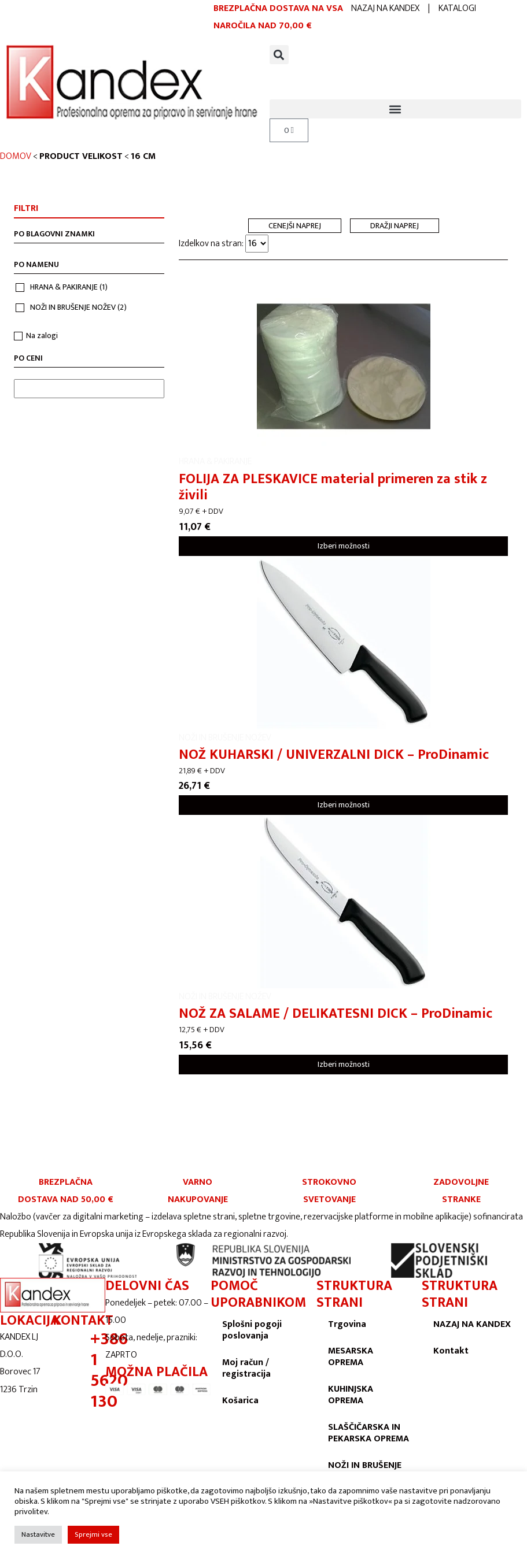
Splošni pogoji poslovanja (252, 1330)
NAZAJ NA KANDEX (385, 8)
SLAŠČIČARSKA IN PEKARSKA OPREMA (368, 1433)
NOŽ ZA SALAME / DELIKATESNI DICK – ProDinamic (335, 1013)
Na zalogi (42, 335)
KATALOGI (457, 8)
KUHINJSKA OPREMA (350, 1394)
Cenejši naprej (294, 225)
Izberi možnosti (344, 546)
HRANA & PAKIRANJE (69, 287)
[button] (279, 54)
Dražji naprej (394, 225)
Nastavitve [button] (38, 1534)
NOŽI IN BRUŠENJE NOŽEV (78, 307)
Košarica (240, 1400)
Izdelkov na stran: (223, 243)
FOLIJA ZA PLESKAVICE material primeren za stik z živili (333, 487)
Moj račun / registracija (246, 1368)
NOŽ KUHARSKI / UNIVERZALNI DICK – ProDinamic (334, 754)
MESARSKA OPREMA (350, 1356)
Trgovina (347, 1324)
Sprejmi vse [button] (93, 1534)
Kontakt (451, 1351)
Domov (15, 156)
